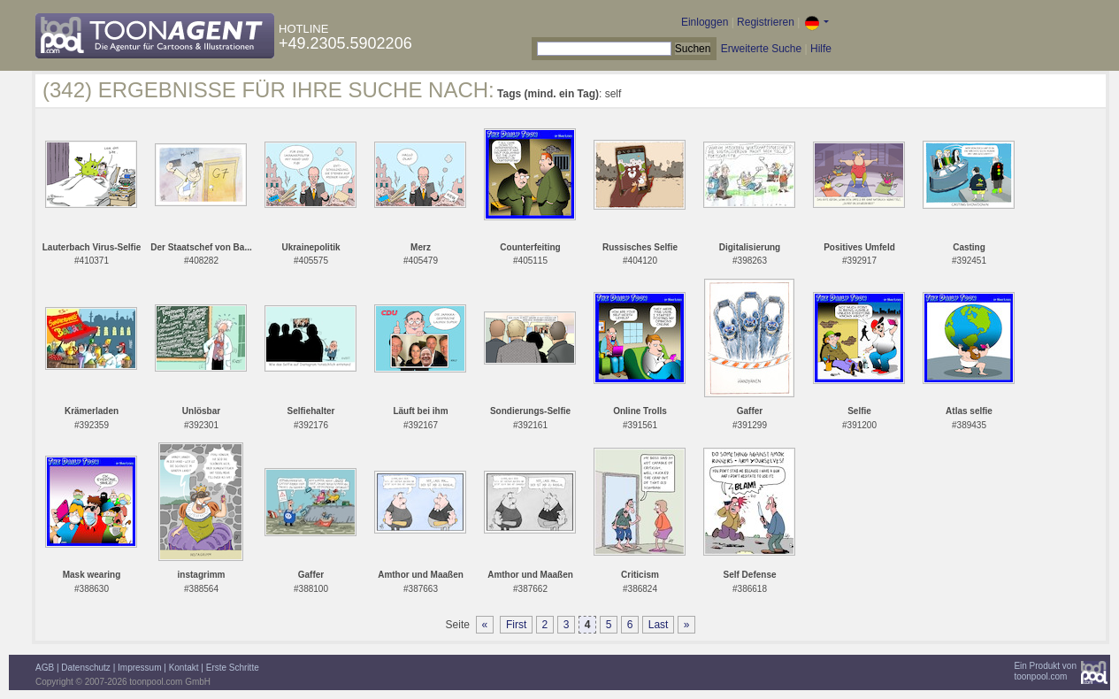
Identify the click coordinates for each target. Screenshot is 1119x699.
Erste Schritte (232, 667)
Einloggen (704, 22)
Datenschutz (86, 667)
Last (658, 624)
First (516, 624)
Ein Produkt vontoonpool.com (1045, 671)
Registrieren (765, 22)
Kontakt (184, 667)
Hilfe (821, 48)
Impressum (139, 667)
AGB (44, 667)
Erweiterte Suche (761, 48)
